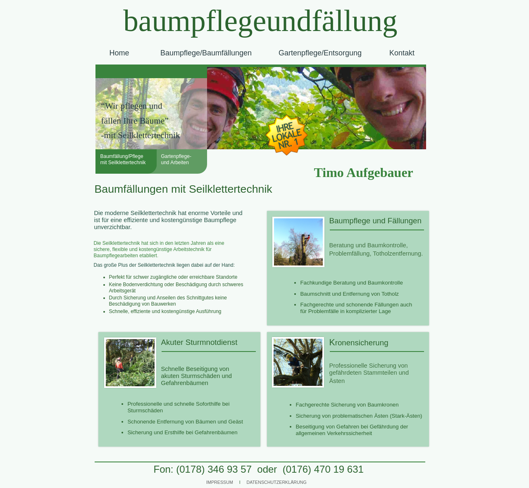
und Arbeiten (175, 162)
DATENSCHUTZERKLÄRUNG (277, 482)
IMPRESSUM (219, 482)
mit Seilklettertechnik (123, 162)
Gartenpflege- (176, 156)
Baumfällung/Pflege (121, 156)
